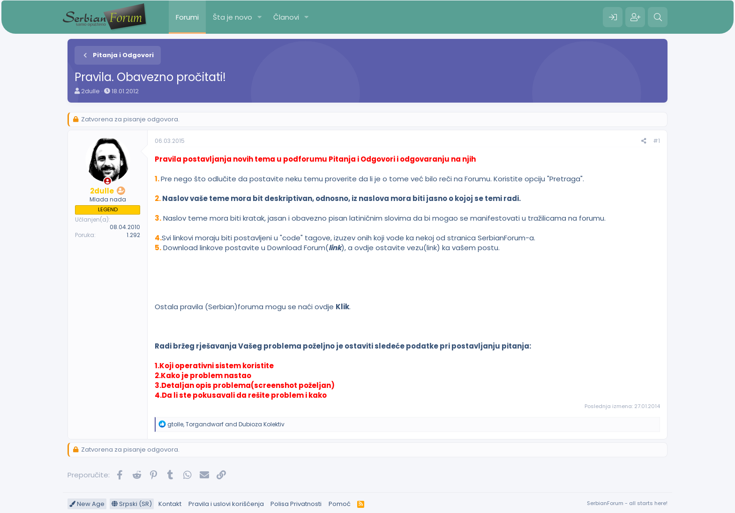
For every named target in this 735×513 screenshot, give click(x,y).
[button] (259, 17)
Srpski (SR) (132, 503)
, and (226, 424)
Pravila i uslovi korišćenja (226, 503)
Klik (342, 307)
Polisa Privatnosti (296, 503)
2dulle (90, 91)
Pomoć (340, 503)
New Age (87, 503)
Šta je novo (232, 17)
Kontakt (169, 503)
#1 (656, 141)
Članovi (286, 17)
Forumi (187, 17)
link (335, 248)
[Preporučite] (644, 141)
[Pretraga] (658, 17)
